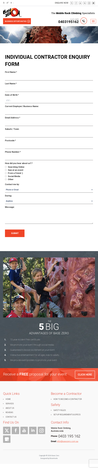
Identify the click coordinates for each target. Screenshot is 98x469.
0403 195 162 (69, 441)
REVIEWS (9, 418)
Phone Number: (12, 152)
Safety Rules (59, 415)
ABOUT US (10, 413)
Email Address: (12, 117)
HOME (8, 404)
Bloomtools (54, 465)
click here (85, 379)
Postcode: (10, 140)
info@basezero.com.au (67, 446)
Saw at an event (14, 170)
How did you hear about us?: (18, 163)
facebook (76, 3)
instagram (89, 3)
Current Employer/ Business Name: (22, 106)
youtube (80, 3)
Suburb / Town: (12, 129)
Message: (10, 207)
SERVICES (10, 409)
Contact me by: (12, 184)
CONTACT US (11, 422)
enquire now (61, 3)
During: (8, 196)
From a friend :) (14, 173)
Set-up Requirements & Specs (67, 420)
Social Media (12, 176)
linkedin (84, 3)
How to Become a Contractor (67, 404)
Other (9, 179)
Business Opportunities (15, 21)
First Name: (10, 72)
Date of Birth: (11, 95)
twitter (71, 3)
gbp (93, 3)
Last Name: (10, 83)
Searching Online (14, 167)
